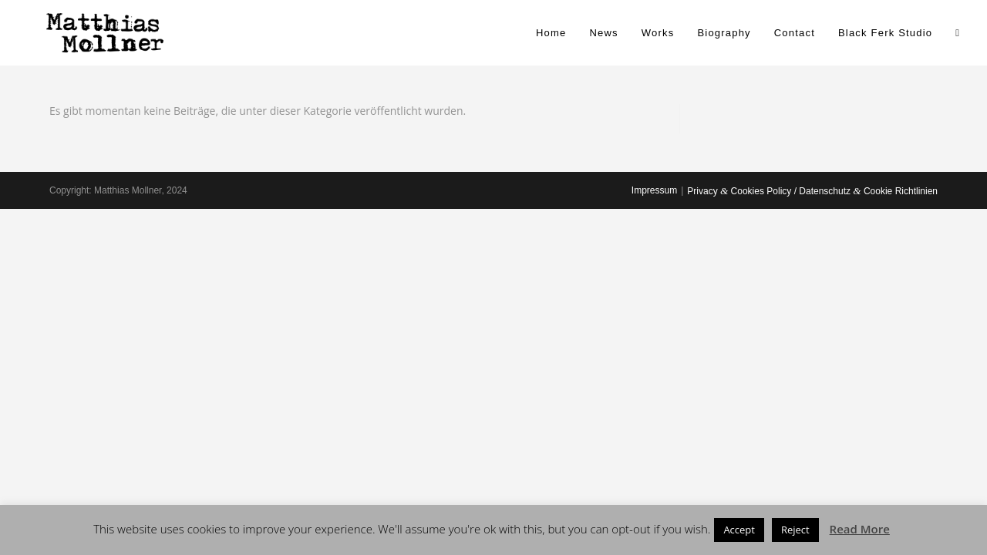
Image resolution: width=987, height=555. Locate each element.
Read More (860, 528)
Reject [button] (795, 529)
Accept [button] (739, 529)
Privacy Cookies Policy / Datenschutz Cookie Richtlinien (812, 191)
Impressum (654, 190)
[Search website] (957, 33)
